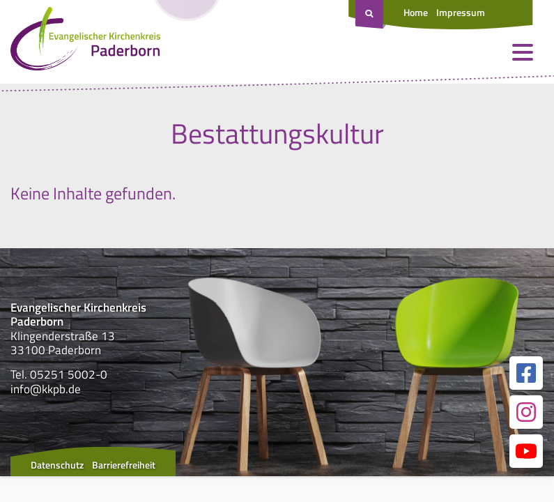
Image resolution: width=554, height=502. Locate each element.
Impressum (460, 12)
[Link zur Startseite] (85, 42)
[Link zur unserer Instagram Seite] (526, 412)
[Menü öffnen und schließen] (522, 52)
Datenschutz (57, 464)
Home (415, 12)
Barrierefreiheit (123, 464)
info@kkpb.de (45, 389)
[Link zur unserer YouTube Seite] (526, 451)
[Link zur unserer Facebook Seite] (526, 373)
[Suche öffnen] (370, 14)
